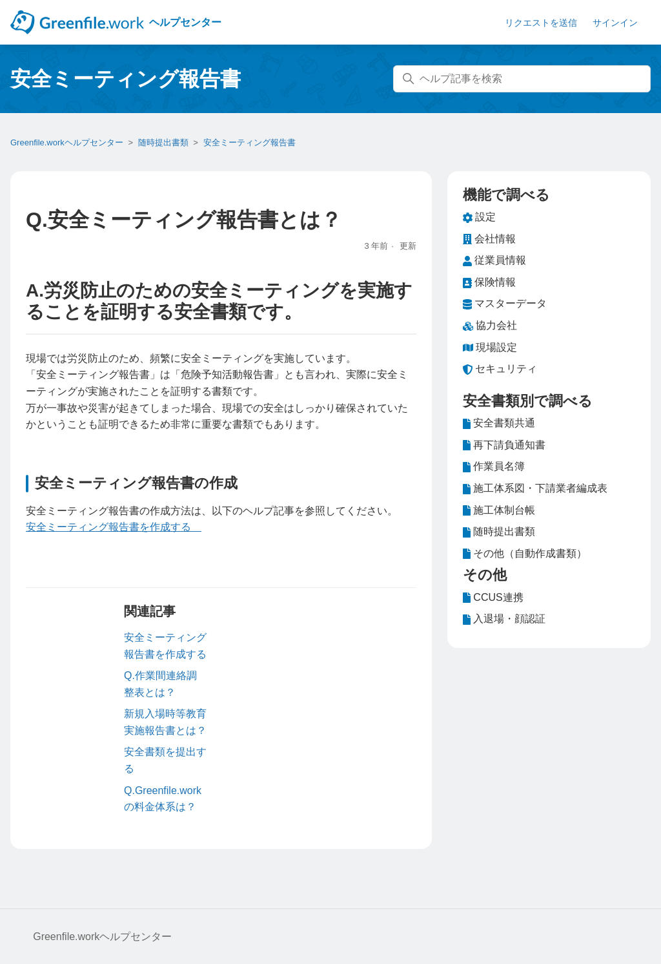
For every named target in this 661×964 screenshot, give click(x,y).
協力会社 (490, 325)
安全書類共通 (499, 423)
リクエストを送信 (541, 22)
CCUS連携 (493, 597)
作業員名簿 (494, 466)
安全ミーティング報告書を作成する (113, 526)
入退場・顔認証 (504, 619)
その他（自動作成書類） (525, 553)
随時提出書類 (163, 142)
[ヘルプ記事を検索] (522, 78)
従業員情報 (494, 260)
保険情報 (489, 282)
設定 (479, 217)
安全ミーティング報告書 (249, 142)
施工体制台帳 (499, 510)
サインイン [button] (615, 22)
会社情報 (489, 239)
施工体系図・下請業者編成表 (535, 488)
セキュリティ (500, 369)
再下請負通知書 (504, 445)
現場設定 (490, 347)
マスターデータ (505, 303)
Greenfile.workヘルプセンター (66, 142)
